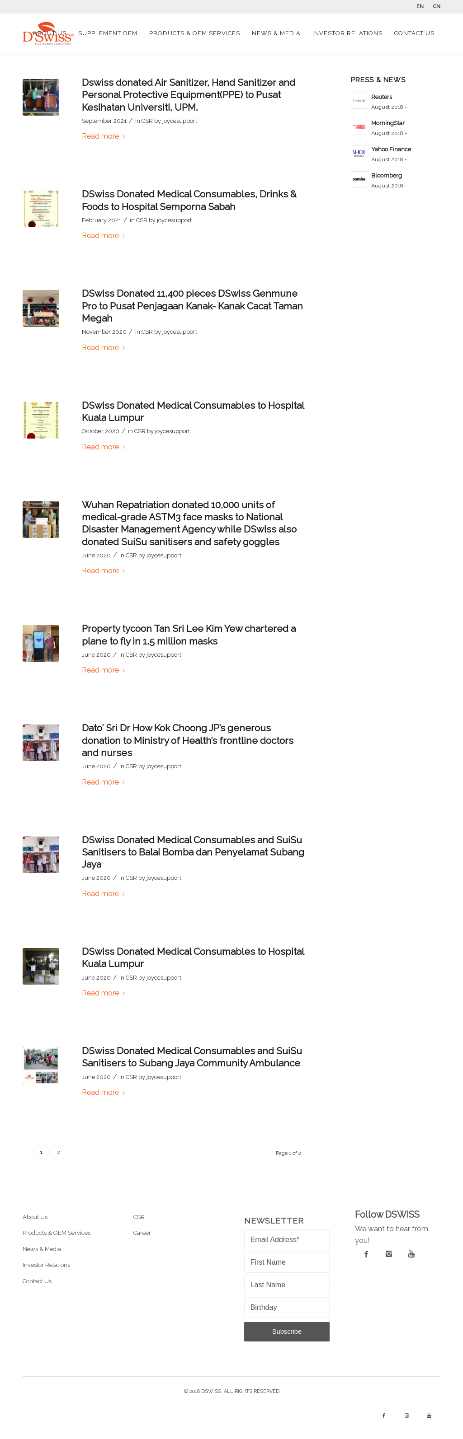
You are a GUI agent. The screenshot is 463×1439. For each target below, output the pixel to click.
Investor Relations (46, 1264)
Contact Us (37, 1281)
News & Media (42, 1249)
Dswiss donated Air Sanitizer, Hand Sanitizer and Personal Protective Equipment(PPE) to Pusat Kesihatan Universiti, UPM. (188, 95)
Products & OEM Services (56, 1232)
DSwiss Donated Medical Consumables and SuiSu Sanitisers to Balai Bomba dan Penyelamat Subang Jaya (193, 852)
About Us (35, 1217)
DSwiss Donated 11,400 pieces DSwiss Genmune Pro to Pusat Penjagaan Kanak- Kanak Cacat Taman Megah (192, 306)
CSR (147, 120)
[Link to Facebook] (384, 1416)
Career (142, 1232)
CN (436, 6)
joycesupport (179, 120)
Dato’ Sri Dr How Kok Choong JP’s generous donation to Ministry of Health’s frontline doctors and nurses (187, 740)
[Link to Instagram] (406, 1416)
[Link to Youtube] (429, 1416)
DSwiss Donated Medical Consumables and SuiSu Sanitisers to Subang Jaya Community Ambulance (192, 1057)
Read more (105, 136)
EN (420, 6)
